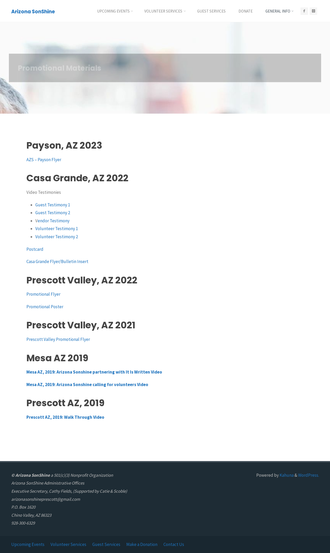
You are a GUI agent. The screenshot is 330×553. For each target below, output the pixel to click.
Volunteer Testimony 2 (56, 237)
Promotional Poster (44, 307)
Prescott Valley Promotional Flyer (58, 339)
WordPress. (308, 475)
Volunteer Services (68, 544)
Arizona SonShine (33, 11)
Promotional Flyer (43, 294)
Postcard (34, 249)
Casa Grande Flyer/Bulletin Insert (57, 261)
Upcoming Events (27, 544)
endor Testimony (54, 221)
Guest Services (106, 544)
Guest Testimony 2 (52, 213)
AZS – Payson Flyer (43, 159)
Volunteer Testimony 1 (56, 228)
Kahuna (286, 475)
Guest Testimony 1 (52, 205)
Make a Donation (141, 544)
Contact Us (173, 544)
